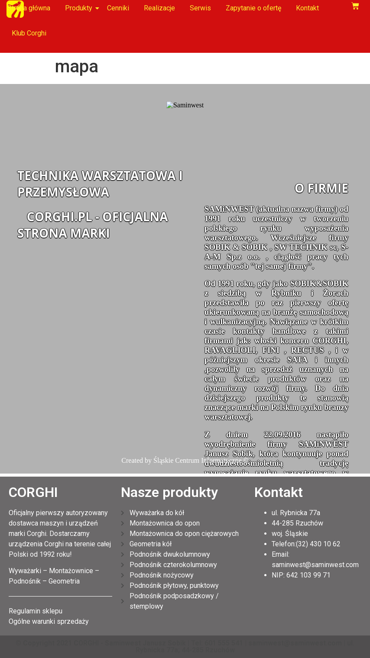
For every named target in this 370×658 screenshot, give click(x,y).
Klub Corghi (29, 33)
